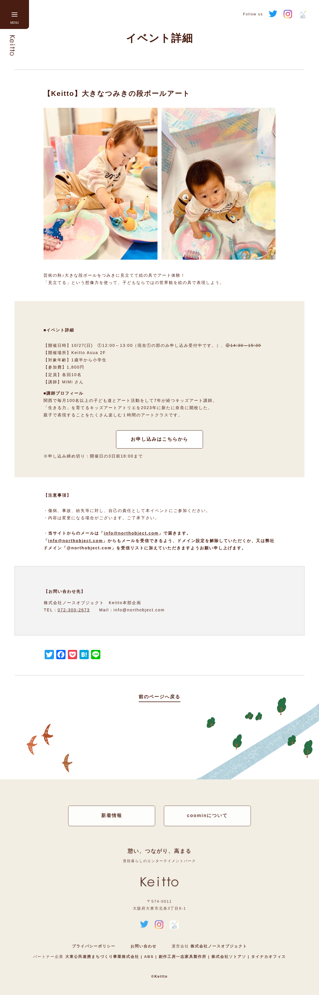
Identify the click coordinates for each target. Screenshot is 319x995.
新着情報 (111, 815)
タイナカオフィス (267, 957)
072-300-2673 (74, 610)
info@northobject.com (131, 533)
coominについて (207, 815)
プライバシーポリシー (93, 946)
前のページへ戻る (159, 696)
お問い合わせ (143, 946)
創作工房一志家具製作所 (182, 957)
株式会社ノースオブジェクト (219, 946)
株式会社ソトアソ (229, 957)
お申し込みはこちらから (159, 439)
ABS (148, 957)
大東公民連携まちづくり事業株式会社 (103, 957)
